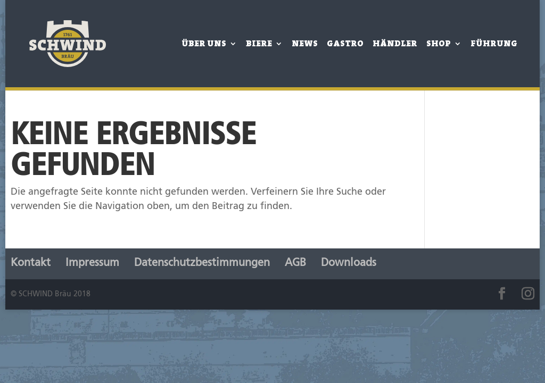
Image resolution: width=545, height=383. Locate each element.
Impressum (92, 263)
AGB (295, 263)
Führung (493, 44)
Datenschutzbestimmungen (202, 263)
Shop (438, 44)
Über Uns (203, 44)
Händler (395, 44)
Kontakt (31, 263)
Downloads (348, 263)
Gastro (345, 44)
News (305, 44)
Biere (259, 44)
